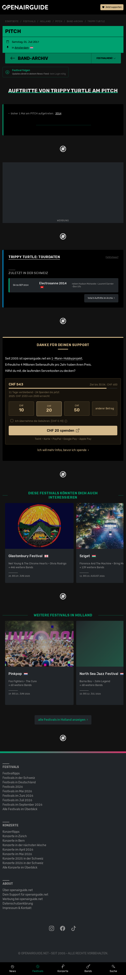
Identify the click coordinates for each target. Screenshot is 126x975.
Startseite (12, 21)
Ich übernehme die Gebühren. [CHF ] (39, 421)
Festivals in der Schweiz (19, 777)
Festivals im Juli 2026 (17, 800)
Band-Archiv (75, 21)
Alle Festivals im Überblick (20, 809)
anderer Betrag (104, 408)
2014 (58, 113)
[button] (106, 58)
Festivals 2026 (13, 786)
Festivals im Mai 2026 (17, 791)
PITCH (58, 21)
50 (76, 408)
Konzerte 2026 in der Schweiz (23, 862)
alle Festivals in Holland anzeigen (61, 719)
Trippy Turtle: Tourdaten (34, 257)
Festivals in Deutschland (19, 782)
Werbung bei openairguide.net (23, 898)
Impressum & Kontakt (17, 907)
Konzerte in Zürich (15, 836)
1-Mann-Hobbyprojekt (66, 358)
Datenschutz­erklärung (18, 903)
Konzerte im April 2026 (18, 849)
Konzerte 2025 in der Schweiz (23, 858)
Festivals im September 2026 (22, 804)
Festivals (29, 21)
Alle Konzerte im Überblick (20, 867)
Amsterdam (22, 47)
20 (49, 408)
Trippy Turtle (96, 21)
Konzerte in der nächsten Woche (24, 845)
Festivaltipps (11, 773)
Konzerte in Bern (14, 840)
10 (21, 408)
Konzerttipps (11, 831)
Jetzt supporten (112, 7)
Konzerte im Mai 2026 (17, 854)
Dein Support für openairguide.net (25, 894)
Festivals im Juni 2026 (18, 795)
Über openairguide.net (18, 890)
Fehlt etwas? (112, 257)
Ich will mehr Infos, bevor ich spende (62, 450)
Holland (45, 21)
